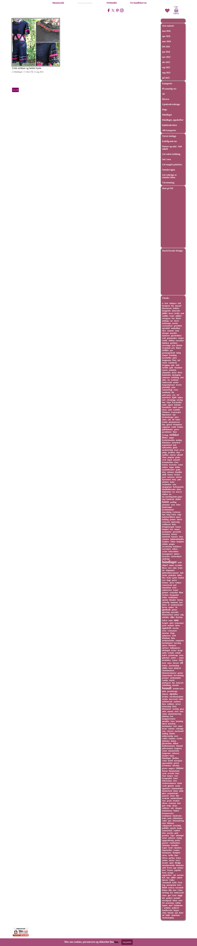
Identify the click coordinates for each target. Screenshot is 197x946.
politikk (165, 828)
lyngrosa (178, 748)
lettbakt (177, 405)
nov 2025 (166, 57)
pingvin (171, 457)
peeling (173, 502)
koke (174, 524)
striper (181, 338)
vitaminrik (166, 882)
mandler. (166, 721)
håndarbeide (173, 751)
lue (177, 796)
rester (164, 838)
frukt (180, 568)
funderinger (167, 507)
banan (178, 527)
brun (176, 450)
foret (164, 663)
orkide (178, 653)
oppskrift (166, 628)
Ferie (180, 882)
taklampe (166, 845)
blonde (171, 913)
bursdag (177, 643)
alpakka (173, 694)
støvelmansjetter (176, 697)
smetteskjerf (176, 556)
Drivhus (179, 617)
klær (177, 773)
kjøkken (165, 343)
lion (163, 424)
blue (176, 855)
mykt (174, 587)
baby (174, 479)
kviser (173, 650)
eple (172, 365)
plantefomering (174, 714)
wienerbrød (167, 585)
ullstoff (180, 455)
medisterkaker (177, 605)
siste (164, 801)
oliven (164, 803)
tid (163, 915)
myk (164, 823)
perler (177, 840)
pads (170, 818)
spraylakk (177, 532)
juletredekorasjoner (170, 573)
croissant (172, 803)
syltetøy (171, 729)
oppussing (175, 522)
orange (170, 873)
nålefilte (165, 617)
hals (174, 445)
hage (169, 580)
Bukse (178, 348)
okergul (165, 333)
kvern (169, 868)
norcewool (173, 699)
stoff (174, 635)
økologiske (176, 375)
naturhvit (176, 442)
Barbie (179, 345)
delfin (177, 467)
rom (164, 731)
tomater (174, 537)
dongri (165, 355)
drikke (165, 544)
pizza (178, 517)
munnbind (166, 587)
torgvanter (179, 623)
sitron (176, 321)
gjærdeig (166, 612)
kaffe (174, 882)
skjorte (165, 694)
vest (164, 580)
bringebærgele (168, 527)
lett (171, 893)
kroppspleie (167, 778)
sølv (172, 808)
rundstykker (175, 843)
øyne (173, 505)
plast (175, 358)
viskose (179, 768)
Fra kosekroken (85, 3)
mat (181, 602)
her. (117, 941)
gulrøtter (166, 658)
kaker (164, 655)
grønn (180, 673)
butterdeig (166, 706)
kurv (179, 885)
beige (169, 806)
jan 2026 (166, 52)
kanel (175, 590)
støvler (172, 860)
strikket (174, 434)
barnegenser (167, 554)
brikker (176, 308)
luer (164, 402)
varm (175, 390)
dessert (176, 663)
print (164, 625)
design (178, 863)
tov (170, 494)
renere (175, 660)
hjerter (165, 880)
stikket (165, 494)
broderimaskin (168, 440)
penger (172, 544)
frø (163, 903)
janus (181, 658)
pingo (164, 452)
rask (164, 338)
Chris (28, 72)
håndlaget (169, 562)
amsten (170, 711)
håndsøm (166, 638)
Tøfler (172, 880)
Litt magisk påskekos (172, 164)
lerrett (179, 385)
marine (176, 628)
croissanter (172, 631)
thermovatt (167, 308)
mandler (175, 845)
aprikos (172, 858)
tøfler (179, 575)
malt (177, 331)
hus (173, 683)
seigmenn (166, 427)
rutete (164, 751)
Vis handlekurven (138, 3)
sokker (178, 316)
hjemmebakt (174, 771)
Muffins (175, 758)
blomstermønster (169, 673)
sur (168, 380)
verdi (164, 786)
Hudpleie (176, 853)
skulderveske (178, 688)
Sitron (164, 858)
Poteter (165, 583)
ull (181, 662)
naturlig (165, 602)
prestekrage (172, 691)
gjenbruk (166, 610)
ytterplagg (171, 400)
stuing (179, 838)
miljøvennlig (167, 736)
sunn (170, 620)
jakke (164, 313)
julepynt (177, 668)
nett (182, 377)
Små (164, 776)
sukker (165, 467)
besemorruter (168, 813)
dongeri (165, 529)
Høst (175, 432)
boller (164, 597)
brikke (180, 427)
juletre (177, 554)
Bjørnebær (166, 415)
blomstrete (166, 709)
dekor (175, 743)
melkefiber (175, 328)
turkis (164, 575)
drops (174, 806)
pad (182, 313)
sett (173, 395)
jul (179, 360)
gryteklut (178, 326)
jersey (178, 704)
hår (163, 898)
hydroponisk (178, 487)
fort (171, 529)
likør (181, 592)
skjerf (165, 565)
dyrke (174, 372)
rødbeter (166, 808)
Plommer (172, 645)
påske (177, 457)
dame (172, 482)
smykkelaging (168, 918)
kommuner (166, 853)
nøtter (173, 658)
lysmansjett (176, 412)
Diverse (165, 99)
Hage (164, 109)
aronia (165, 699)
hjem (172, 756)
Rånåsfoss (166, 442)
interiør (165, 633)
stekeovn (175, 753)
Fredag (165, 435)
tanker (171, 607)
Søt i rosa (166, 159)
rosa (176, 462)
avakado (165, 798)
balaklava (177, 546)
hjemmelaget (177, 788)
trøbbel (177, 830)
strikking (175, 377)
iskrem (174, 534)
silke (172, 617)
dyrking (165, 893)
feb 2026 (166, 46)
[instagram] (122, 10)
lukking (165, 716)
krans (164, 729)
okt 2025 (166, 62)
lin (172, 392)
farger (179, 828)
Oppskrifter (167, 850)
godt (176, 833)
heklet (165, 501)
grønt (174, 578)
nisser (164, 410)
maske (175, 382)
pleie (164, 691)
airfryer (165, 648)
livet (164, 870)
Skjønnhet (170, 570)
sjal (176, 913)
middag (165, 321)
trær (176, 776)
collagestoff (167, 826)
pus (171, 350)
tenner (177, 529)
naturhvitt (166, 397)
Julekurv (173, 303)
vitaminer (178, 367)
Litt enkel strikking (171, 154)
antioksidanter (176, 798)
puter (180, 407)
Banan (165, 771)
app (174, 868)
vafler (164, 821)
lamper (170, 776)
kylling (165, 733)
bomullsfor (166, 407)
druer (172, 796)
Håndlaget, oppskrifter (172, 120)
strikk (164, 340)
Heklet (172, 733)
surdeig (175, 709)
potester (165, 796)
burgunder (174, 595)
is (162, 303)
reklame (170, 472)
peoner (173, 519)
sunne (164, 714)
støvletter (166, 534)
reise (180, 900)
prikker (167, 908)
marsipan (178, 761)
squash (173, 828)
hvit (166, 303)
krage (180, 650)
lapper (165, 905)
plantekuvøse (174, 422)
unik (164, 474)
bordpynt (166, 306)
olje (174, 415)
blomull (179, 746)
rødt (164, 868)
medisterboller (168, 640)
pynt (164, 477)
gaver (176, 429)
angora (172, 768)
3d (176, 607)
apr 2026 (166, 36)
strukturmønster (169, 783)
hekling (165, 519)
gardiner (174, 343)
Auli (177, 365)
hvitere (165, 465)
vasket (164, 738)
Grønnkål (166, 348)
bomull (166, 688)
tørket (176, 615)
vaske (164, 761)
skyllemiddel (175, 678)
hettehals (172, 724)
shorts (179, 519)
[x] (113, 10)
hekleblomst (167, 811)
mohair (171, 625)
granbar (165, 835)
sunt (181, 711)
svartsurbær (167, 326)
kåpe (169, 402)
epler (171, 863)
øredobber (166, 660)
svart (172, 316)
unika (164, 668)
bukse (176, 810)
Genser (170, 870)
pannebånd (167, 445)
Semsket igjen (168, 170)
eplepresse (166, 635)
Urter (174, 895)
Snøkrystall (167, 382)
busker (180, 868)
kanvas (171, 887)
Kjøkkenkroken (169, 125)
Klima (164, 890)
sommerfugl (167, 390)
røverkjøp (166, 345)
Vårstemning (168, 182)
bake (168, 915)
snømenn (174, 602)
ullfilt (173, 878)
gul (169, 895)
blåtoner (170, 823)
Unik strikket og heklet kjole (26, 68)
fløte (173, 638)
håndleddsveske (168, 489)
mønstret (166, 335)
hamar (170, 474)
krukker (165, 542)
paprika (177, 870)
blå (172, 306)
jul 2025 (166, 78)
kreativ (165, 863)
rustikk (165, 367)
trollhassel (166, 524)
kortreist (173, 465)
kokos (178, 858)
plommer (166, 505)
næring (180, 400)
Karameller (177, 402)
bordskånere (167, 643)
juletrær (171, 838)
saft (169, 419)
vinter (164, 363)
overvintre (166, 549)
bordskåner (167, 726)
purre (174, 580)
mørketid (166, 537)
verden (179, 738)
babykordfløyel (168, 517)
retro (181, 655)
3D (163, 94)
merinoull (179, 731)
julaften (165, 482)
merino (180, 875)
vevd (164, 460)
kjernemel (166, 479)
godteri (169, 898)
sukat (180, 726)
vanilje (165, 680)
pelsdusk (172, 370)
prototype (170, 903)
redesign (179, 728)
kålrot (164, 620)
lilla (170, 890)
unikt (164, 405)
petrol (176, 763)
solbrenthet (167, 447)
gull (171, 367)
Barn (180, 372)
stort (177, 711)
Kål (163, 878)
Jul (177, 395)
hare (173, 721)
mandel (177, 898)
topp (180, 895)
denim (173, 741)
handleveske (167, 910)
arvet (181, 450)
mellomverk (167, 701)
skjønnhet (166, 372)
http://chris (171, 514)
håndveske (177, 816)
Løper (164, 848)
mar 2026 (166, 41)
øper (171, 905)
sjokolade (175, 915)
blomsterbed (167, 615)
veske (170, 855)
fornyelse (166, 556)
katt (173, 345)
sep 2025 (166, 67)
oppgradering (168, 840)
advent (179, 477)
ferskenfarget (167, 417)
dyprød (178, 306)
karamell (179, 887)
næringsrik (166, 900)
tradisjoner (167, 816)
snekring (166, 559)
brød (171, 848)
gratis (169, 801)
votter (180, 465)
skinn (175, 791)
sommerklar (167, 830)
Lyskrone (177, 512)
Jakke (172, 542)
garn (182, 709)
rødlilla (165, 316)
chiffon (172, 340)
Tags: (172, 835)
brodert (176, 801)
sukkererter (167, 590)
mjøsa (180, 397)
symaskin (174, 592)
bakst (178, 419)
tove (170, 568)
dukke (178, 499)
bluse (175, 900)
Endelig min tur (169, 141)
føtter (164, 605)
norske (175, 323)
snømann (166, 377)
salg (181, 615)
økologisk (166, 650)
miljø (181, 791)
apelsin (165, 600)
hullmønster (175, 648)
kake (164, 818)
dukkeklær (166, 492)
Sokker (178, 583)
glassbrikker (176, 335)
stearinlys (180, 340)
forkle (176, 313)
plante (174, 610)
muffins (165, 455)
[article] (36, 55)
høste (177, 625)
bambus (172, 738)
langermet (166, 753)
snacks (165, 370)
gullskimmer (167, 429)
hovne (164, 607)
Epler (175, 778)
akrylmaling (174, 665)
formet (177, 474)
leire (164, 833)
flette (174, 706)
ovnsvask (166, 522)
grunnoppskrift (168, 353)
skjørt (171, 565)
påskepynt (166, 683)
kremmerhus (167, 462)
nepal (169, 460)
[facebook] (109, 10)
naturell (176, 460)
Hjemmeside (58, 3)
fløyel (164, 724)
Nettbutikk (112, 3)
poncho (170, 833)
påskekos (172, 575)
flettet (178, 318)
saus (174, 484)
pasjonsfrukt (172, 793)
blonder (172, 600)
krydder (178, 565)
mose (169, 663)
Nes (173, 318)
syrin (164, 773)
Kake (169, 578)
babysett (179, 683)
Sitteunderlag (178, 821)
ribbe (181, 660)
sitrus (164, 855)
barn (171, 668)
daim (179, 489)
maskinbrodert (168, 470)
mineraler (176, 311)
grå (169, 820)
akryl (172, 583)
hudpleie (180, 542)
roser (164, 631)
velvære (170, 731)
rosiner (176, 850)
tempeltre (180, 640)
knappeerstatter (169, 719)
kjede (179, 783)
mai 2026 (166, 31)
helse (181, 913)
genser (171, 785)
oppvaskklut (167, 763)
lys (174, 492)
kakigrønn (178, 905)
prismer (165, 678)
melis (164, 653)
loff (179, 303)
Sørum (180, 600)
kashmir (174, 380)
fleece (164, 568)
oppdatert (166, 788)
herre (171, 313)
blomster (180, 865)
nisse (181, 537)
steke (164, 913)
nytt (164, 400)
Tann (164, 457)
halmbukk (166, 375)
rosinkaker (166, 484)
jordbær (171, 452)
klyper (176, 910)
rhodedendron (168, 670)
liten (164, 704)
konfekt (176, 410)
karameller (166, 358)
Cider (180, 890)
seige (179, 514)
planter (165, 592)
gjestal (169, 424)
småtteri (177, 701)
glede (175, 447)
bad (171, 716)
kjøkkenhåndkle (177, 539)
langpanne (166, 360)
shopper (178, 808)
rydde (173, 427)
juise (170, 410)
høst (178, 452)
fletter (165, 437)
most (176, 736)
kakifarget (166, 323)
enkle (181, 699)
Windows (166, 412)
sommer (170, 331)
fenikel (181, 578)
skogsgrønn (167, 487)
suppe (171, 438)
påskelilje (166, 387)
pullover (175, 908)
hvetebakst (166, 765)
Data (174, 360)
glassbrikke (167, 743)
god (174, 585)
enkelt (179, 878)
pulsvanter (166, 395)
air (163, 570)
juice (177, 417)
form (164, 873)
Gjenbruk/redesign (171, 104)
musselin (174, 612)
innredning (166, 512)
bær (174, 890)
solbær (175, 549)
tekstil (171, 680)
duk (181, 573)
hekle (164, 887)
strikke (165, 350)
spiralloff (166, 328)
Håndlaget (18, 72)
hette (178, 505)
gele (164, 806)
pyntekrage (173, 655)
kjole (174, 397)
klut (164, 472)
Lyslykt (171, 653)
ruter (164, 895)
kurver (179, 492)
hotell (170, 761)
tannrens (171, 477)
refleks (178, 903)
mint (164, 711)
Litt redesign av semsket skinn (169, 176)
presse (164, 768)
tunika (165, 860)
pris (173, 348)
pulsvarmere (167, 748)
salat (173, 387)
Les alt (15, 90)
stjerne (173, 455)
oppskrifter (167, 875)
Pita (164, 578)
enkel (175, 407)
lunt (179, 803)
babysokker (173, 551)
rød (174, 875)
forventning (179, 675)
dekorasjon (167, 781)
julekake (166, 741)
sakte (164, 419)
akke (164, 380)
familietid (166, 392)
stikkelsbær (178, 818)
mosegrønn (171, 885)
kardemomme (168, 510)
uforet (164, 645)
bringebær (177, 424)
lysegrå (165, 623)
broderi (165, 756)
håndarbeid (167, 791)
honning (179, 721)
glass (164, 793)
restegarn (166, 318)
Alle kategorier (169, 130)
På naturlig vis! (169, 89)
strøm (177, 786)
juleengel (179, 835)
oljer (175, 568)
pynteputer (166, 532)
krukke (165, 697)
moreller (173, 333)
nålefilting (166, 685)
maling (179, 440)
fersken (165, 595)
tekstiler (175, 685)
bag (163, 885)
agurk (170, 405)
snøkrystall (179, 893)
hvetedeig (177, 826)
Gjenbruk (172, 363)
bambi (164, 422)
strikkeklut (173, 597)
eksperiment (167, 675)
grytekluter (167, 432)
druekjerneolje (168, 865)
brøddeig (173, 355)
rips (168, 878)
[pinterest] (117, 10)
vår (171, 321)
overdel (171, 773)
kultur (164, 665)
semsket (165, 539)
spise (171, 623)
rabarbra (178, 848)
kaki (180, 562)
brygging (166, 365)
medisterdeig (167, 450)
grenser (165, 843)
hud (163, 514)
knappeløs (166, 311)
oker (164, 331)
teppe (171, 467)
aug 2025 (166, 72)
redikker (170, 704)
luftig (178, 353)
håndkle (178, 472)
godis (178, 470)
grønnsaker (172, 338)
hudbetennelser (168, 746)
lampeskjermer (168, 385)
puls (179, 479)
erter (175, 781)
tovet (178, 860)
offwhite (175, 765)
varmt (164, 551)
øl (169, 605)
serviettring (167, 546)
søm (176, 620)
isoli (175, 726)
